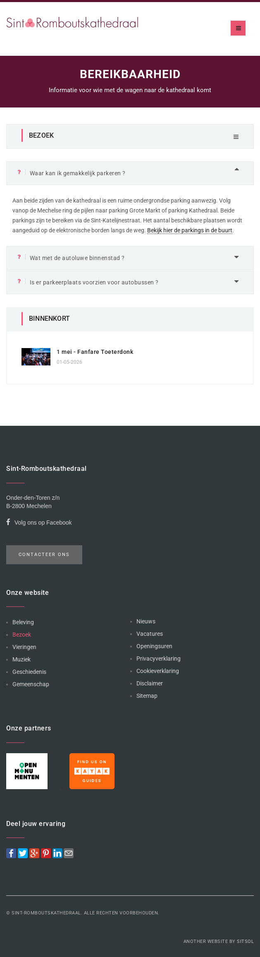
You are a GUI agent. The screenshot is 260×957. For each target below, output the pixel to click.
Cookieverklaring (157, 671)
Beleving (23, 622)
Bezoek (21, 634)
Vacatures (149, 633)
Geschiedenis (29, 671)
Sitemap (146, 695)
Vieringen (24, 647)
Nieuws (145, 621)
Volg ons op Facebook (39, 523)
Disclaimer (149, 683)
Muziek (21, 659)
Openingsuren (154, 646)
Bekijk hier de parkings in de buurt (189, 230)
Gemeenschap (30, 684)
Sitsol (245, 941)
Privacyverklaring (158, 658)
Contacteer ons (44, 554)
